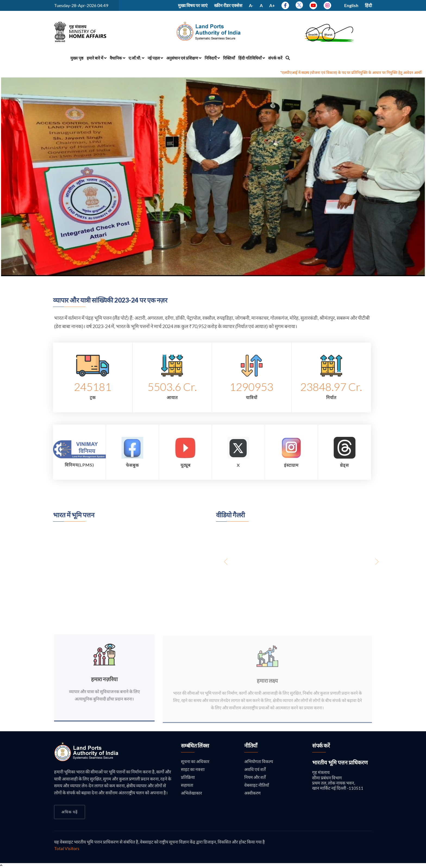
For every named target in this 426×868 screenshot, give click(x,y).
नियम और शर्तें (255, 778)
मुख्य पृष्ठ (76, 57)
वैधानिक (117, 57)
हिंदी (368, 5)
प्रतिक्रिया (188, 778)
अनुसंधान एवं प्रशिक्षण (183, 57)
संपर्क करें (275, 57)
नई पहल (155, 57)
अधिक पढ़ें (69, 812)
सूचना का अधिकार (195, 761)
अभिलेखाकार (191, 794)
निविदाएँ (212, 57)
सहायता (187, 786)
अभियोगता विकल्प (258, 761)
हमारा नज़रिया (104, 682)
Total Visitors (66, 848)
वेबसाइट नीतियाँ (256, 786)
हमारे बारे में (96, 57)
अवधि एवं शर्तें (255, 770)
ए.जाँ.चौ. (136, 57)
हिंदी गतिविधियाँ (251, 57)
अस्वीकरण (252, 794)
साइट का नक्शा (193, 770)
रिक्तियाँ (229, 57)
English (351, 5)
